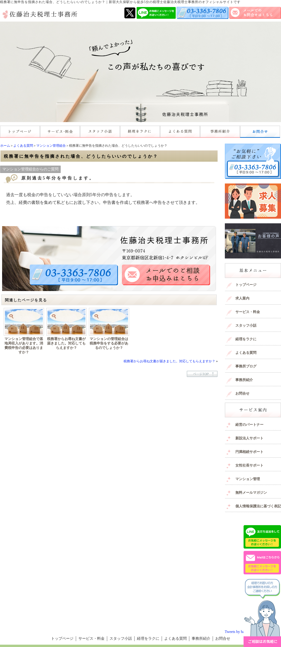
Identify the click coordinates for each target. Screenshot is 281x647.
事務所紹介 (244, 380)
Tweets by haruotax (239, 632)
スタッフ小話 (245, 325)
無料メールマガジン (251, 492)
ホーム (5, 145)
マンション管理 (247, 479)
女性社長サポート (249, 465)
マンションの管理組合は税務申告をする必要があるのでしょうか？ (109, 343)
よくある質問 (23, 145)
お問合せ (242, 393)
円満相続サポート (249, 452)
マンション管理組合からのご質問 (30, 169)
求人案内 (242, 298)
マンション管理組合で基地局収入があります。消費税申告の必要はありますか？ (23, 345)
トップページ (245, 285)
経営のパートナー (249, 424)
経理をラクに (245, 339)
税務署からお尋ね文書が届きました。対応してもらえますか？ (66, 343)
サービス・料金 (247, 312)
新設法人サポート (249, 438)
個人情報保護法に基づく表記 (258, 506)
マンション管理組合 (51, 145)
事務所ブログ (245, 366)
